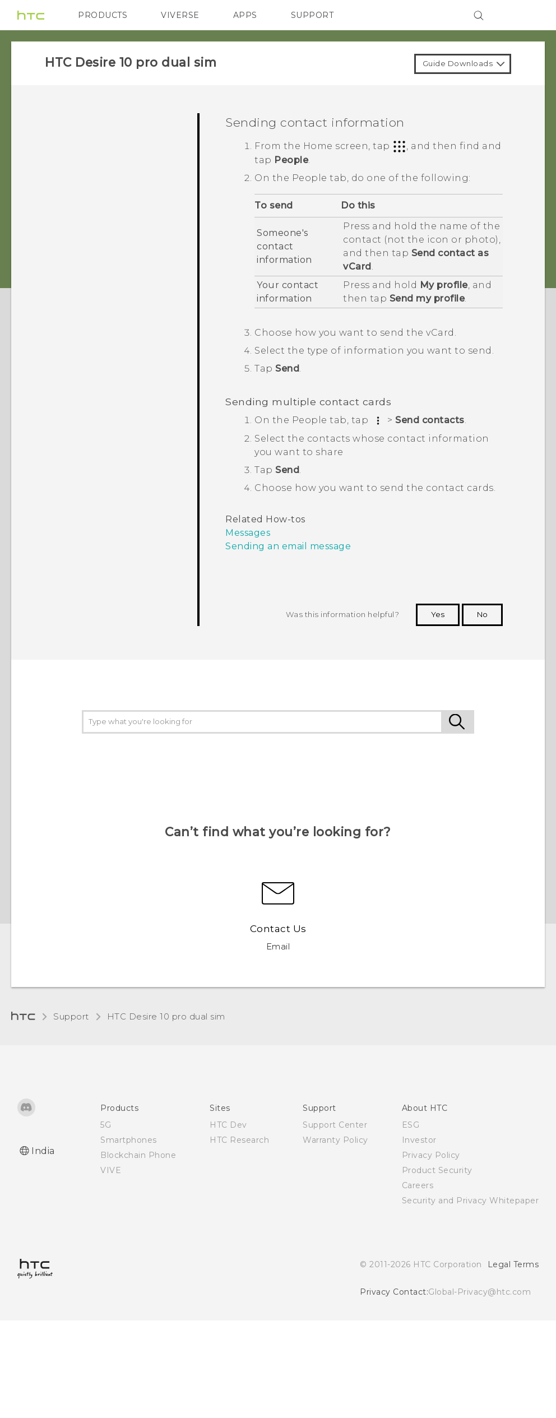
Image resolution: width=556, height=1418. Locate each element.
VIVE (110, 1170)
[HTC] (30, 15)
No (482, 614)
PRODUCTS (102, 15)
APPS (245, 15)
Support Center (335, 1125)
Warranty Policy (335, 1140)
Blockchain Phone (138, 1155)
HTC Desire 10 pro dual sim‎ (166, 1016)
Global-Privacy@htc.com (479, 1292)
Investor (419, 1140)
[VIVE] (523, 15)
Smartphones (128, 1140)
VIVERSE (180, 15)
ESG (411, 1125)
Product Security (437, 1170)
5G (105, 1125)
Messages (247, 532)
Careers (418, 1185)
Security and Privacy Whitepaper (470, 1200)
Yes (437, 614)
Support (71, 1016)
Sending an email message (288, 546)
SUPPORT (312, 15)
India (43, 1151)
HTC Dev (228, 1125)
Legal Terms (513, 1264)
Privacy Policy (431, 1155)
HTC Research (239, 1140)
